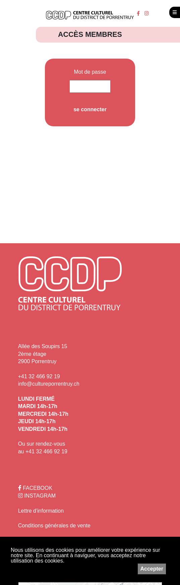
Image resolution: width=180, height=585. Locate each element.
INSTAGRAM (37, 496)
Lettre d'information (41, 511)
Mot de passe (90, 72)
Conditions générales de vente (54, 525)
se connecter (90, 109)
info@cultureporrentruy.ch (48, 384)
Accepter (151, 569)
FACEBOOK (35, 488)
